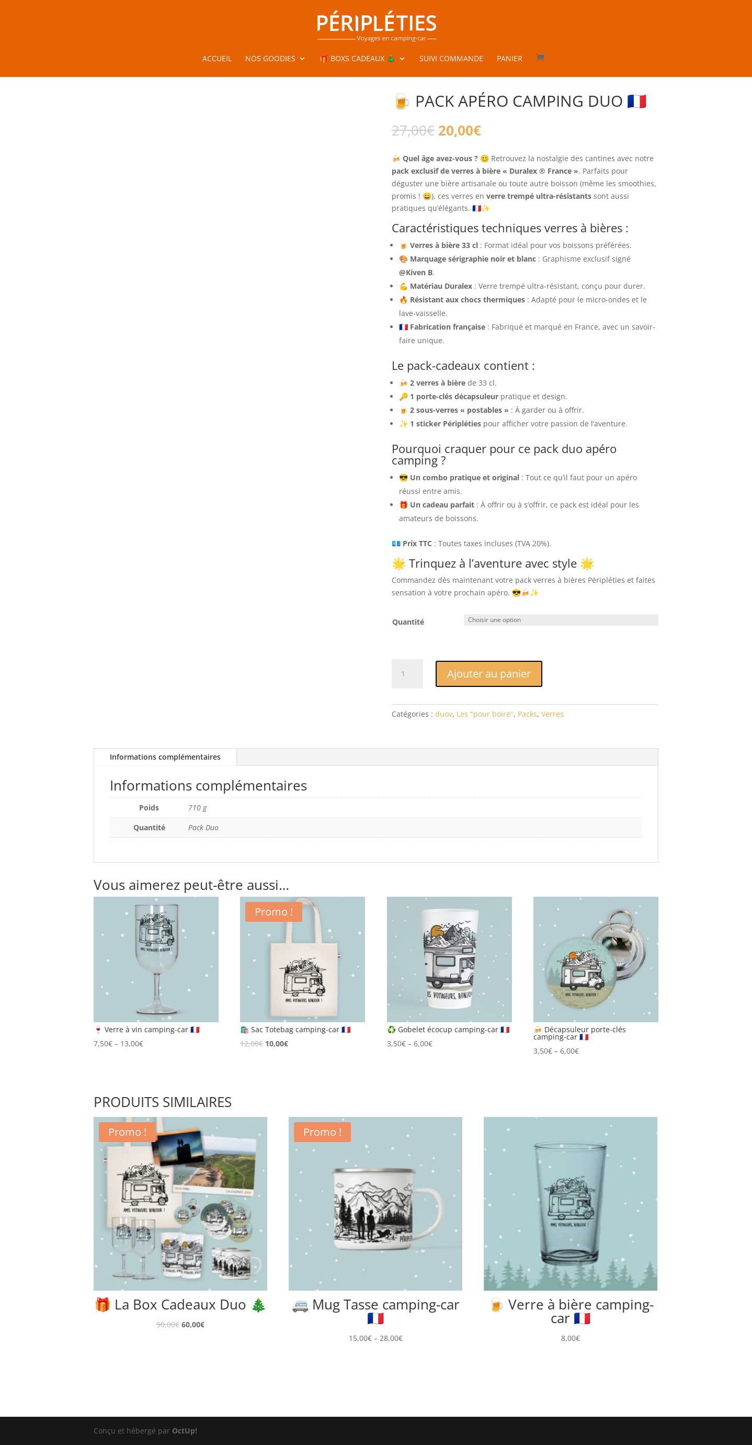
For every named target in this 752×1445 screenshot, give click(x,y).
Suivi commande (451, 59)
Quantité (408, 622)
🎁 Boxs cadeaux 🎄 (357, 59)
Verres (552, 714)
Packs (527, 714)
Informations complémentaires (165, 757)
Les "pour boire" (485, 714)
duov (443, 714)
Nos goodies (270, 59)
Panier (509, 59)
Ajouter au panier (489, 674)
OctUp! (184, 1431)
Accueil (217, 59)
